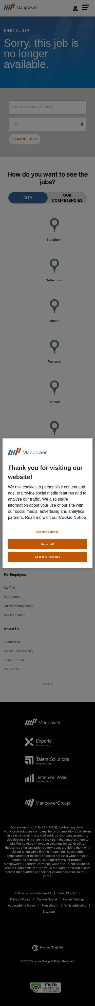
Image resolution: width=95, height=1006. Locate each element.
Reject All (47, 544)
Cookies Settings (47, 531)
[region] (47, 503)
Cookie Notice (72, 517)
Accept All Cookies (47, 556)
